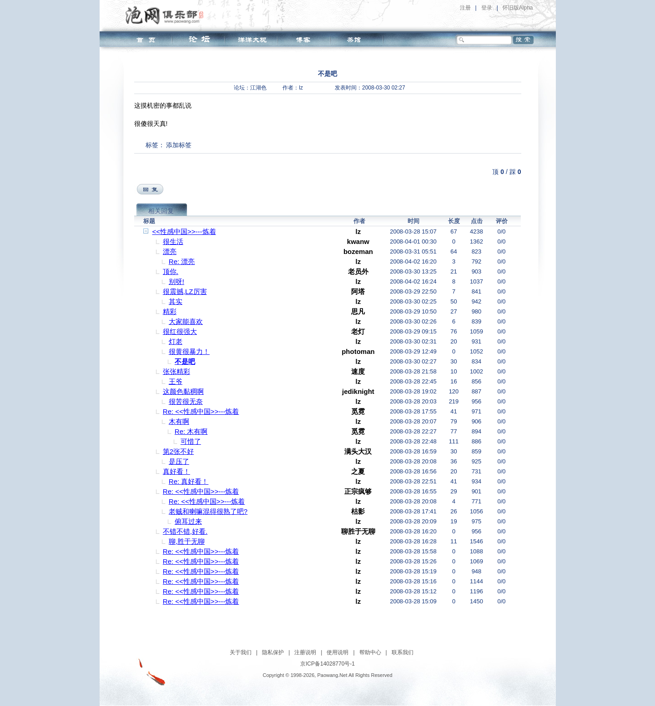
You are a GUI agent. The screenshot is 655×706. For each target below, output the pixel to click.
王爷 (175, 381)
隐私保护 (273, 652)
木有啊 (179, 421)
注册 (465, 8)
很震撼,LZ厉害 (185, 291)
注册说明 (305, 652)
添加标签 (178, 145)
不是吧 (185, 361)
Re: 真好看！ (189, 481)
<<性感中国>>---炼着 (184, 231)
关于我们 (241, 652)
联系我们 (402, 652)
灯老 (175, 341)
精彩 (169, 311)
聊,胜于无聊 (187, 541)
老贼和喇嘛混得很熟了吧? (208, 511)
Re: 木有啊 (191, 431)
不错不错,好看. (185, 531)
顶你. (170, 271)
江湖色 (258, 88)
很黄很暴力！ (189, 351)
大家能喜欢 (186, 321)
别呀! (176, 281)
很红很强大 (180, 331)
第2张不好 (178, 451)
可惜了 (191, 441)
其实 (175, 301)
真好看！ (176, 471)
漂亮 (169, 251)
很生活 (173, 241)
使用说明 (337, 652)
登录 (486, 8)
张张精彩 (176, 371)
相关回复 (161, 210)
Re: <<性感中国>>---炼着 (201, 411)
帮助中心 (370, 652)
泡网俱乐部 (167, 15)
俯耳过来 (188, 521)
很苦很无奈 (186, 401)
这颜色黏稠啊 (183, 391)
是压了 (179, 461)
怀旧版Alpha (518, 8)
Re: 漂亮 (182, 261)
